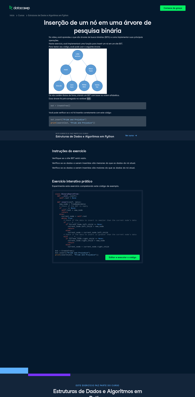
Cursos (21, 15)
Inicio (12, 15)
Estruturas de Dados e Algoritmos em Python (48, 15)
